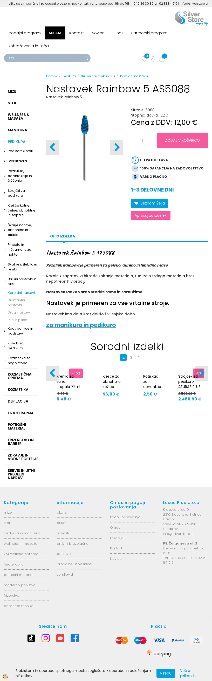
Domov (52, 76)
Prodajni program (24, 33)
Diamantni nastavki (16, 303)
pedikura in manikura (22, 533)
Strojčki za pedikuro (16, 193)
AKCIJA (55, 33)
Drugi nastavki (19, 312)
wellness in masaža (20, 543)
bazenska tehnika (18, 605)
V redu (166, 673)
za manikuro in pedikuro (81, 325)
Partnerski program (149, 33)
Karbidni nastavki (22, 292)
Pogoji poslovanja (125, 517)
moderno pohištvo (20, 585)
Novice (98, 33)
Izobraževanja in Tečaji (29, 46)
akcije (62, 512)
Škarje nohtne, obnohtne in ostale (20, 230)
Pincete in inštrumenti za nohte (19, 249)
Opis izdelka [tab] (62, 236)
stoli (7, 522)
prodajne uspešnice (74, 564)
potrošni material (18, 574)
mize (8, 512)
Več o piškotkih (188, 673)
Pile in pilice (17, 319)
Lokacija (117, 537)
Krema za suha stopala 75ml (68, 381)
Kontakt (76, 33)
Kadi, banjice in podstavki (20, 331)
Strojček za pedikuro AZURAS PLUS (189, 381)
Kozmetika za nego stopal (19, 360)
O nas (118, 33)
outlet (61, 522)
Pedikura (69, 76)
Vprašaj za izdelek (151, 215)
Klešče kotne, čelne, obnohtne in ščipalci (22, 210)
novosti (63, 533)
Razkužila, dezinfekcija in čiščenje (20, 175)
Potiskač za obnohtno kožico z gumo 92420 (152, 389)
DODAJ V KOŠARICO (182, 140)
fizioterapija (14, 564)
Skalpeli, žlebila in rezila (22, 267)
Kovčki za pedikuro (16, 346)
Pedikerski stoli (20, 150)
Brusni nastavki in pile (22, 282)
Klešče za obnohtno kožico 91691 (112, 384)
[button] (116, 147)
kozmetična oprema (21, 553)
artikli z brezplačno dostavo (72, 548)
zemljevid (65, 574)
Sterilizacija (17, 161)
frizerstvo (11, 595)
